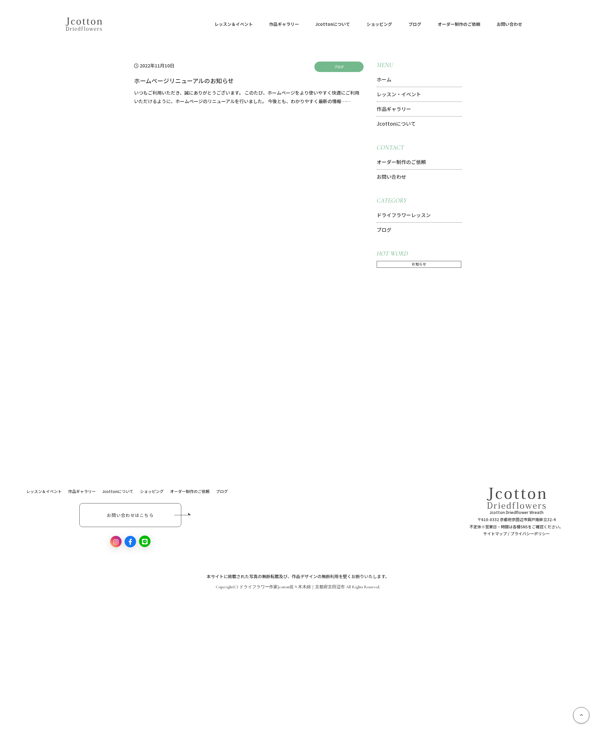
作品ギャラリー (301, 24)
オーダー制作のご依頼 (476, 24)
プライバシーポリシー (530, 533)
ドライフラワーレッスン (404, 214)
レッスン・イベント (399, 94)
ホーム (384, 79)
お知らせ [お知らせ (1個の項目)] (419, 264)
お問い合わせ (526, 24)
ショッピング (396, 24)
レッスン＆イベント (250, 24)
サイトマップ (495, 533)
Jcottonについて (349, 24)
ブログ (432, 24)
